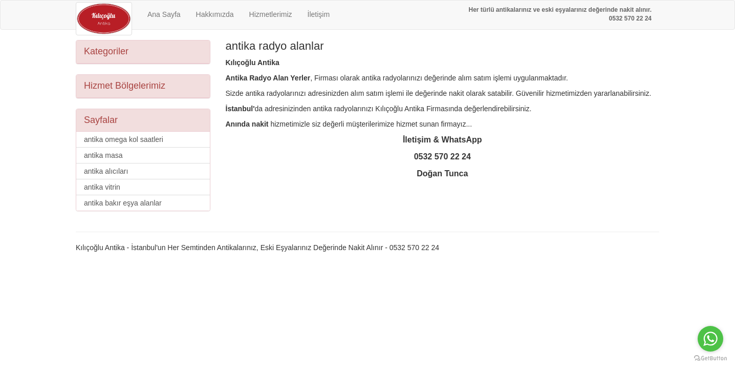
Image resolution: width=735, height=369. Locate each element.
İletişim (319, 14)
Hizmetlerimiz (270, 14)
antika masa (103, 155)
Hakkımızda (215, 14)
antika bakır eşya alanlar (123, 203)
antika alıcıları (106, 171)
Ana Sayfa (164, 14)
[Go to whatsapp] (710, 339)
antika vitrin (102, 187)
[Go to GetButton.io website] (710, 358)
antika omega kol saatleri (123, 139)
